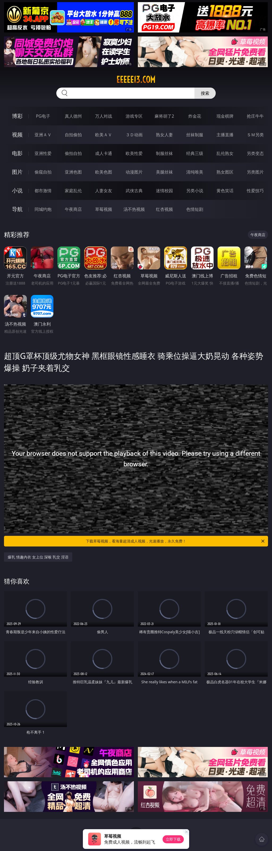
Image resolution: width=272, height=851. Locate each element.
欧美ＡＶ (103, 135)
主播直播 (224, 135)
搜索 (205, 93)
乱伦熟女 (224, 153)
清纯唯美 (194, 172)
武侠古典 (134, 191)
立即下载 (173, 839)
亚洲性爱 (43, 153)
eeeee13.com (135, 79)
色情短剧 (194, 209)
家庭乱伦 (73, 191)
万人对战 (103, 116)
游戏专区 (134, 116)
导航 (17, 209)
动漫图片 (134, 172)
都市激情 (43, 191)
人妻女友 (103, 191)
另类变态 (255, 153)
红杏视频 (164, 209)
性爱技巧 (255, 191)
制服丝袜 (164, 153)
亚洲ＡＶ (43, 135)
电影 (17, 153)
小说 (17, 190)
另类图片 (255, 172)
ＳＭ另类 (255, 135)
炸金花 (194, 116)
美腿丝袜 (164, 172)
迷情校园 (164, 191)
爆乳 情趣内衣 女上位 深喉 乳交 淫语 (38, 557)
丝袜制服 (194, 135)
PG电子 (43, 116)
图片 (17, 171)
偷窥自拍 (43, 172)
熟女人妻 (164, 135)
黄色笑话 (224, 191)
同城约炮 (43, 209)
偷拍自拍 (73, 153)
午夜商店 (73, 209)
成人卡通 (103, 153)
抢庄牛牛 (255, 116)
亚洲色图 (73, 172)
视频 (17, 134)
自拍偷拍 (73, 135)
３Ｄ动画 (134, 135)
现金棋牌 (224, 116)
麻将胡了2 (164, 116)
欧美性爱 (134, 153)
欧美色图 (103, 172)
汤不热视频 (134, 209)
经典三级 (194, 153)
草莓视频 (103, 209)
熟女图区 (224, 172)
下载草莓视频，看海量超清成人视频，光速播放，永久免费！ (175, 541)
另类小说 (194, 191)
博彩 (17, 116)
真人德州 (73, 116)
